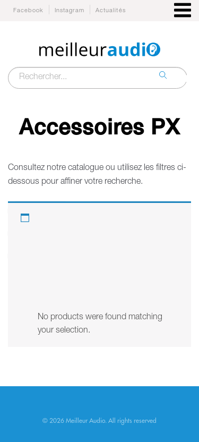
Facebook (28, 11)
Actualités (111, 11)
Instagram (69, 11)
